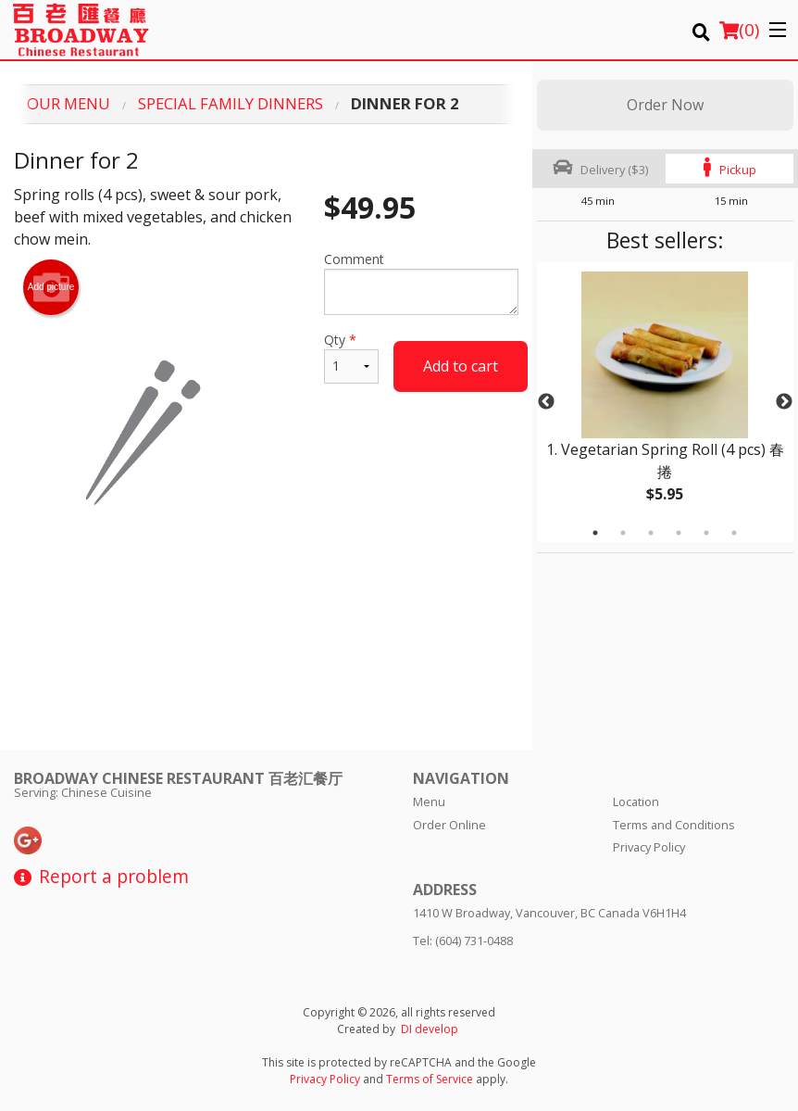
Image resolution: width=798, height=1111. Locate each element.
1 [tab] (595, 533)
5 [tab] (706, 533)
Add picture (51, 287)
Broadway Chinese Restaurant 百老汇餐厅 (178, 778)
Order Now (665, 105)
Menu (429, 801)
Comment (420, 282)
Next (784, 402)
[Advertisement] (266, 624)
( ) (739, 30)
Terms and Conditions (674, 824)
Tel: (463, 940)
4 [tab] (678, 533)
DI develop (429, 1029)
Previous (546, 402)
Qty (351, 357)
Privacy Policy (649, 847)
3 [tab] (651, 533)
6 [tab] (734, 533)
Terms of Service (429, 1079)
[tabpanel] (665, 402)
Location (636, 801)
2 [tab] (623, 533)
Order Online (449, 824)
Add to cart (460, 366)
